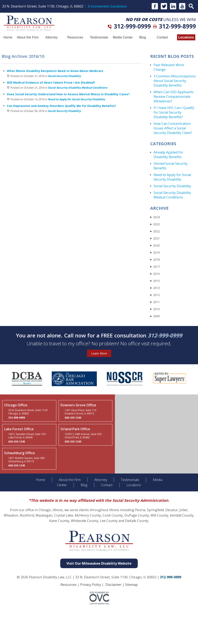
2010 (155, 309)
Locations (186, 37)
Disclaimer (113, 584)
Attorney (51, 37)
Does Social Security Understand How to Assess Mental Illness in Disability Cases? (68, 94)
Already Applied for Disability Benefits (168, 154)
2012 (155, 295)
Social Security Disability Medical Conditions (77, 87)
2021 (155, 238)
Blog (142, 37)
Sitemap (131, 584)
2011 (155, 302)
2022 (155, 231)
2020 (155, 245)
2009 (155, 316)
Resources (75, 37)
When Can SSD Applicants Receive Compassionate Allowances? (174, 96)
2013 (155, 287)
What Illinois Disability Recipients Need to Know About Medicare (55, 71)
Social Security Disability (64, 76)
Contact (162, 37)
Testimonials (99, 37)
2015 (155, 280)
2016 (155, 273)
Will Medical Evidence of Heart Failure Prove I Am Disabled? (51, 82)
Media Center (123, 37)
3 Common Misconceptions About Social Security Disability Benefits (175, 81)
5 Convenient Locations (107, 6)
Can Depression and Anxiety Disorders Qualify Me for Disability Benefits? (61, 106)
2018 (155, 259)
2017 (155, 266)
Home (8, 37)
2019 (155, 252)
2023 (155, 224)
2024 (155, 217)
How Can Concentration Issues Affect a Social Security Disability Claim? (173, 128)
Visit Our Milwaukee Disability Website (99, 563)
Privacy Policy (90, 584)
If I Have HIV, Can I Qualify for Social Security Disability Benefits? (174, 112)
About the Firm (28, 37)
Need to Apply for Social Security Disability (76, 99)
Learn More (99, 353)
